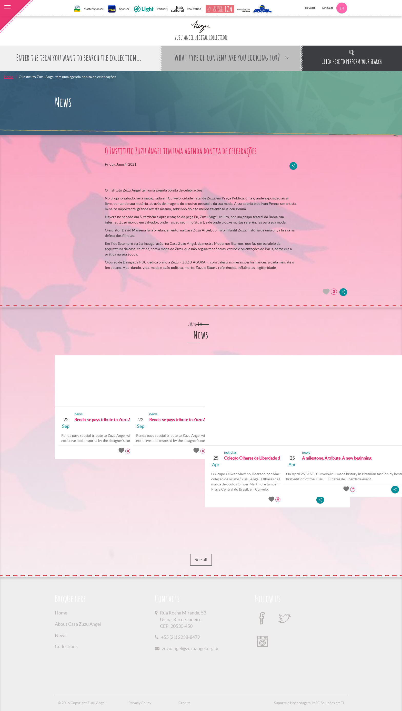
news (77, 414)
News (60, 635)
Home (8, 77)
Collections (66, 646)
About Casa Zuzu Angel (78, 624)
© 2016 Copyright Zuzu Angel (81, 703)
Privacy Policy (139, 703)
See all (201, 559)
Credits (184, 703)
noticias (229, 452)
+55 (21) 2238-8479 (180, 637)
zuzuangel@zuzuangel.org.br (190, 648)
